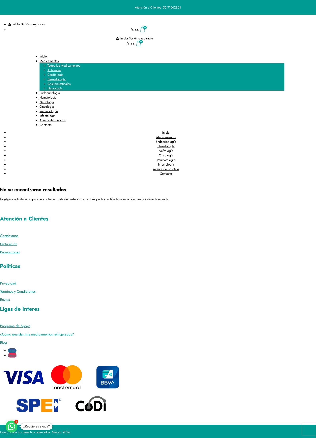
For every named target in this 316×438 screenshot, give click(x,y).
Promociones (10, 252)
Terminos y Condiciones (18, 291)
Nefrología (47, 102)
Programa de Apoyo (15, 326)
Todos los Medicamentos (63, 65)
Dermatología (56, 79)
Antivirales (54, 70)
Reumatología (49, 111)
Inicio (43, 56)
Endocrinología (50, 93)
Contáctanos (9, 235)
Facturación (8, 244)
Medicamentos (49, 61)
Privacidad (8, 283)
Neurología (55, 88)
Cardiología (55, 74)
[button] (11, 426)
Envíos (5, 299)
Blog (3, 342)
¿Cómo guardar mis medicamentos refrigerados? (37, 334)
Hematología (48, 97)
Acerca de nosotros (53, 120)
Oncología (47, 106)
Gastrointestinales (59, 83)
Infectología (47, 115)
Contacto (46, 125)
